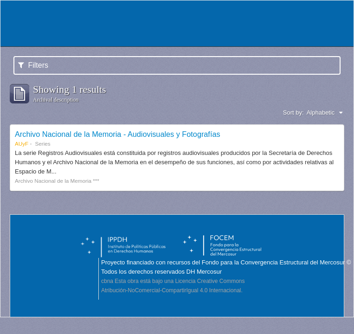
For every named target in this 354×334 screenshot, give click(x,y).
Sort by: (293, 112)
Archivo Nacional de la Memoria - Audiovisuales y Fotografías (117, 134)
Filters (33, 65)
